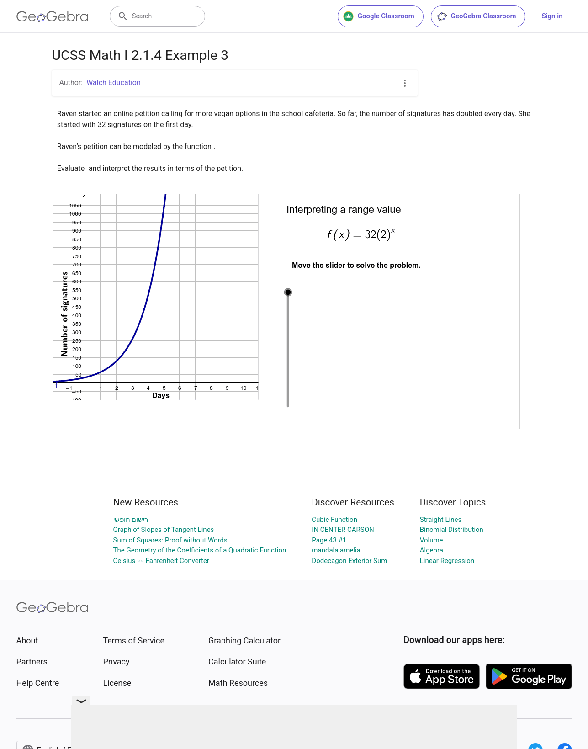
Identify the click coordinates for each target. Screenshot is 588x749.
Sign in (552, 16)
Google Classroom (378, 16)
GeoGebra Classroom (476, 16)
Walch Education (113, 82)
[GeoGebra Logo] (52, 16)
